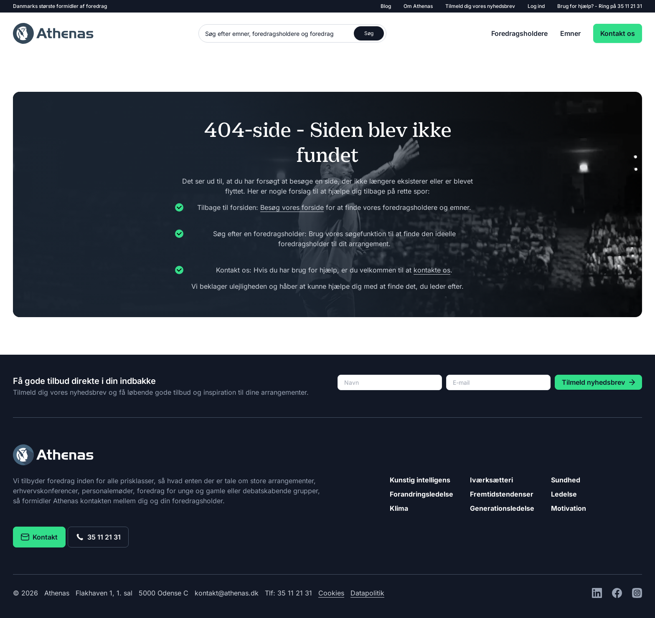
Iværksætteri (491, 480)
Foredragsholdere (519, 33)
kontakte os (432, 270)
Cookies (331, 593)
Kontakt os (617, 33)
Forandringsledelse (421, 494)
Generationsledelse (502, 508)
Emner (570, 33)
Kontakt (39, 537)
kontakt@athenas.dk (227, 593)
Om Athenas (418, 6)
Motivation (568, 508)
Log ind (536, 6)
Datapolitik (367, 593)
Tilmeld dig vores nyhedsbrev (480, 6)
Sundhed (565, 480)
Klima (399, 508)
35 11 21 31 (629, 6)
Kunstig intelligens (420, 480)
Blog (386, 6)
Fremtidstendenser (501, 494)
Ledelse (564, 494)
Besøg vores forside (292, 207)
